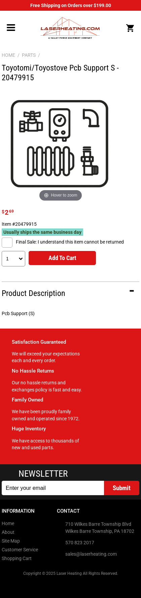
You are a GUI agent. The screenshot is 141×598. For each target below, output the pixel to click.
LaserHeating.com (70, 28)
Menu (11, 27)
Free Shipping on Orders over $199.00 (70, 5)
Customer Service (20, 549)
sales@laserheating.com (91, 554)
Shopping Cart (17, 558)
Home (8, 523)
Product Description (33, 293)
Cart (130, 28)
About (8, 532)
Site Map (11, 541)
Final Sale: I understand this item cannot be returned (70, 242)
